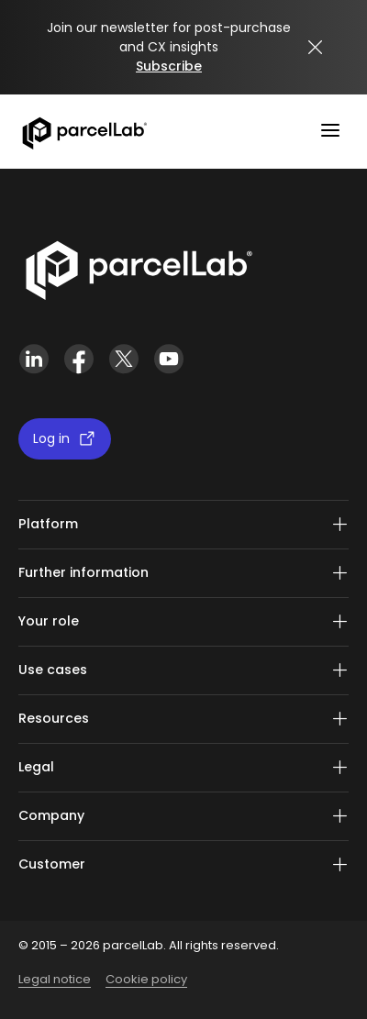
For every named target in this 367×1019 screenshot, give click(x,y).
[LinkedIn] (33, 359)
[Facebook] (78, 359)
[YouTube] (168, 359)
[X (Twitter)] (123, 359)
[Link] (138, 267)
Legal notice (54, 979)
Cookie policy (146, 979)
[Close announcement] (315, 47)
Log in (64, 439)
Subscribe (169, 66)
